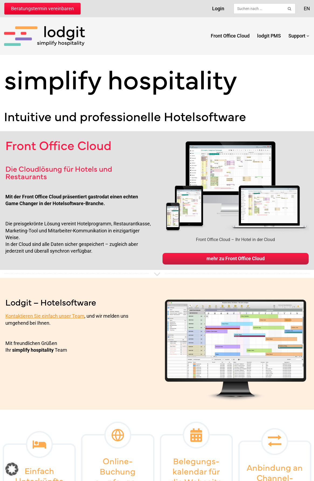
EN (307, 8)
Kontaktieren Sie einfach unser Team (44, 316)
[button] (307, 36)
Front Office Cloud (230, 36)
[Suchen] (258, 8)
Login (218, 8)
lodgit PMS (269, 36)
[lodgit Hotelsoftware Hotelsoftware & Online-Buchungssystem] (44, 36)
